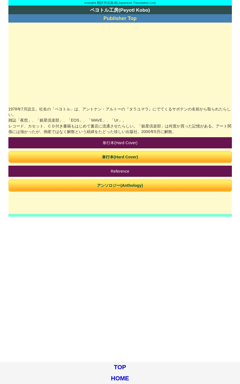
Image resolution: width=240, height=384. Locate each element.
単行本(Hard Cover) (120, 157)
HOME (120, 378)
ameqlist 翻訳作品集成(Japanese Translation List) (120, 2)
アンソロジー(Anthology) (120, 185)
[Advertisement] (120, 64)
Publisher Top (120, 18)
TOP (120, 367)
